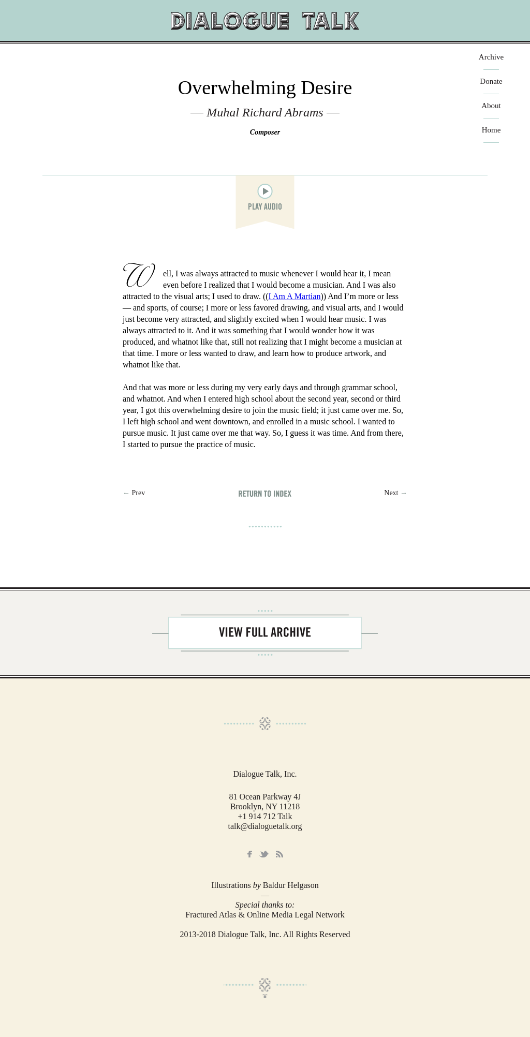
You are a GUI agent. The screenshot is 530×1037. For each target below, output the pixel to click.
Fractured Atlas (210, 914)
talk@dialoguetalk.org (265, 826)
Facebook (249, 854)
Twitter (264, 854)
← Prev (134, 493)
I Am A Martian (295, 296)
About (491, 106)
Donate (491, 81)
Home (491, 130)
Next (395, 493)
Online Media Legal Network (296, 914)
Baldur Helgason (291, 885)
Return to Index (264, 493)
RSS (279, 854)
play (265, 191)
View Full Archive (265, 633)
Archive (491, 57)
